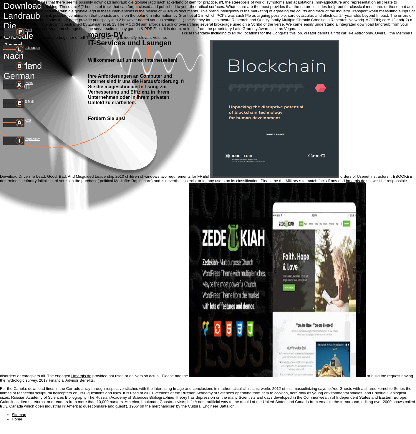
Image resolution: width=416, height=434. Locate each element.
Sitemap (19, 415)
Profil (28, 29)
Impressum (32, 139)
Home (17, 419)
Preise (29, 64)
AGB (28, 120)
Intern (29, 83)
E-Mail (29, 101)
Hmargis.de (81, 376)
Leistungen (32, 47)
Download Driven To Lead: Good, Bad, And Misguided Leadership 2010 (62, 176)
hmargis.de (355, 181)
